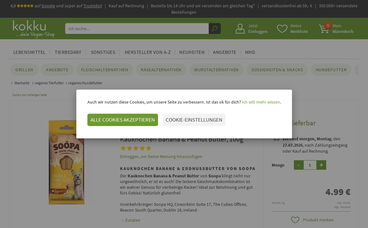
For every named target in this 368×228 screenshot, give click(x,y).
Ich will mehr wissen (260, 102)
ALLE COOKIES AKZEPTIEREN (123, 119)
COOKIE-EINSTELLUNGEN (194, 119)
